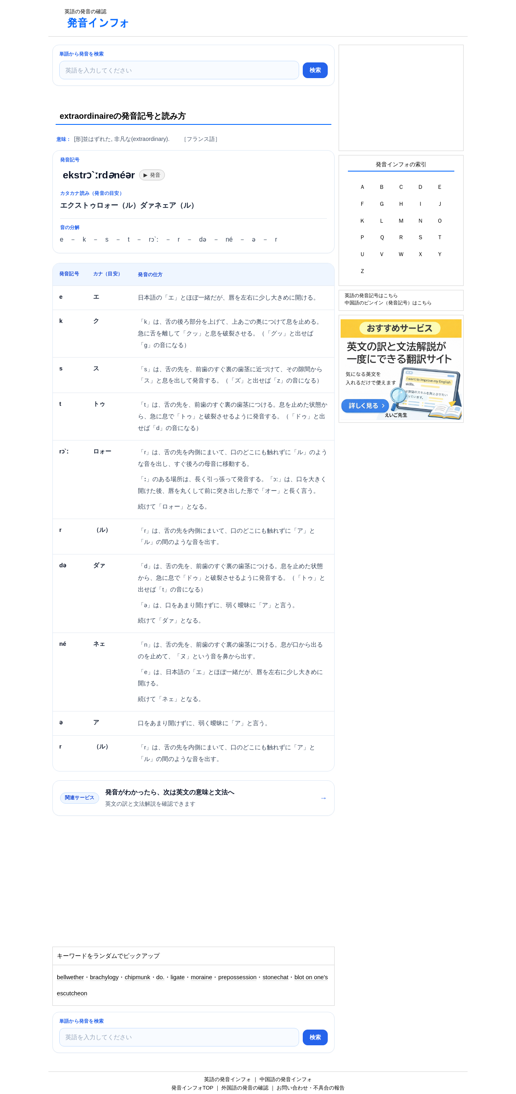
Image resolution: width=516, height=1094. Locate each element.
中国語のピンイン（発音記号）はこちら (388, 302)
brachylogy (104, 977)
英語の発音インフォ (227, 1079)
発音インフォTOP (192, 1088)
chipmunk (137, 977)
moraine (201, 977)
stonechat (275, 977)
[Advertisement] (284, 18)
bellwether (70, 977)
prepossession (237, 977)
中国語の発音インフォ (286, 1079)
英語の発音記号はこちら (371, 295)
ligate (178, 977)
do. (160, 977)
